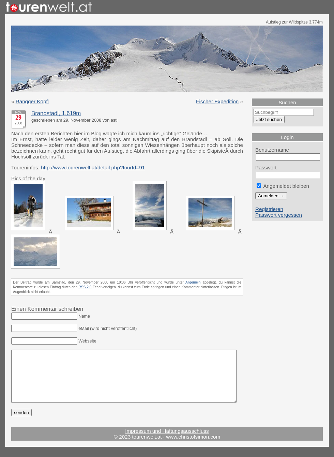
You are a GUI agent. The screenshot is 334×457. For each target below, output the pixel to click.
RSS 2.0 (84, 287)
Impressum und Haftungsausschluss (167, 441)
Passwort (266, 167)
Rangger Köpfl (32, 101)
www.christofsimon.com (193, 447)
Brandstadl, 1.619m (56, 113)
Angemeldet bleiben (283, 186)
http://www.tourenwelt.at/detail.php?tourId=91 (93, 167)
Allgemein (193, 282)
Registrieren (269, 209)
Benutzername (272, 150)
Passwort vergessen (278, 215)
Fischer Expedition (217, 101)
